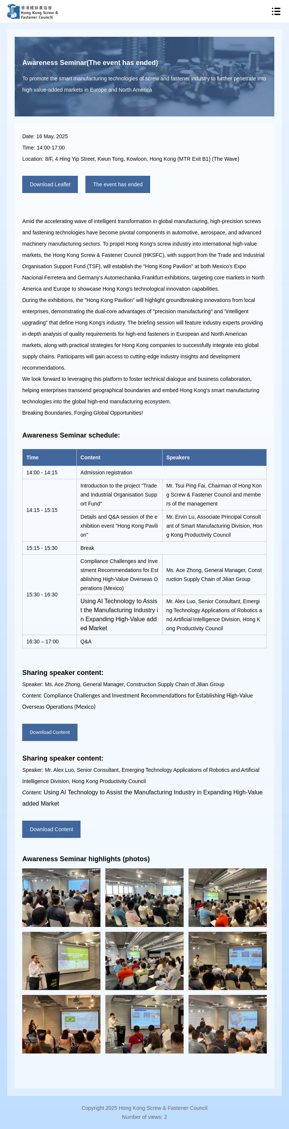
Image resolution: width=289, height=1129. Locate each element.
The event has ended (118, 184)
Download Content (50, 732)
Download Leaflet (50, 184)
